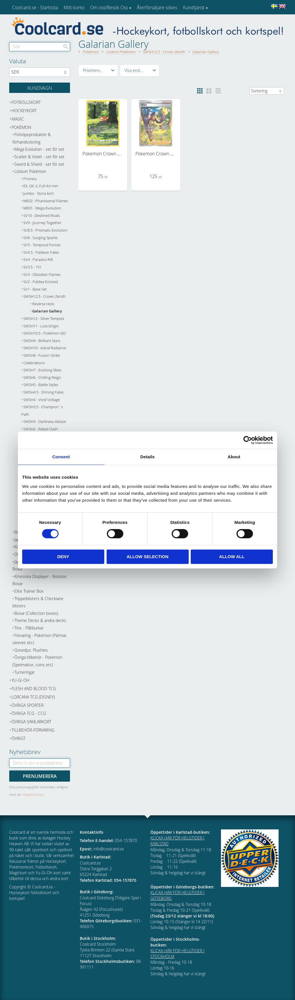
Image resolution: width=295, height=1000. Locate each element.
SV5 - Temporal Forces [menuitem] (41, 245)
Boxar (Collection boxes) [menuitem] (36, 613)
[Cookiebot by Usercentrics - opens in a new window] (247, 440)
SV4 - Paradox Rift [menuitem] (38, 259)
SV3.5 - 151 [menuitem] (32, 267)
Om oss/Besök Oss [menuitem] (109, 7)
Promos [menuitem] (30, 178)
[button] (98, 70)
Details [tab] (147, 456)
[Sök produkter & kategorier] (39, 46)
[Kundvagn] (39, 88)
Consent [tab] (61, 456)
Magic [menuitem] (18, 119)
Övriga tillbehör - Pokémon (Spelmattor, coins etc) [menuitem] (37, 660)
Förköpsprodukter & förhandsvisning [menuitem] (31, 138)
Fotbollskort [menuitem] (26, 102)
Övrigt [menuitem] (18, 738)
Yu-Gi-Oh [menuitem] (20, 680)
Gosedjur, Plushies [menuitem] (31, 650)
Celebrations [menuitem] (34, 362)
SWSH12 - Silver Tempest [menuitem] (43, 318)
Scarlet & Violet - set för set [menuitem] (39, 156)
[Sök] (65, 46)
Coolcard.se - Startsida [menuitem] (35, 7)
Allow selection (148, 556)
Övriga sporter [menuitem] (28, 705)
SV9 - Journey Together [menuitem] (42, 222)
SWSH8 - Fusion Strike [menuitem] (41, 355)
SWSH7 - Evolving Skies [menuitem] (42, 370)
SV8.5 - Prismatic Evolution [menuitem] (45, 230)
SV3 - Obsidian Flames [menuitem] (41, 274)
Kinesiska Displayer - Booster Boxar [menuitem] (39, 580)
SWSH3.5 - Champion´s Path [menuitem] (42, 410)
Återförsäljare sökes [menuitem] (157, 7)
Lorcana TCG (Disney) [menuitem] (33, 697)
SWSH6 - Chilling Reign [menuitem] (42, 377)
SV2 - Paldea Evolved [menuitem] (40, 281)
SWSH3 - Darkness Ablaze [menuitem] (44, 421)
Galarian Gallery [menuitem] (47, 311)
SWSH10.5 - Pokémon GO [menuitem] (44, 333)
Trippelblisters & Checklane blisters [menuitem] (37, 602)
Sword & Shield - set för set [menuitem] (39, 164)
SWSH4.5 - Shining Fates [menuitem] (43, 392)
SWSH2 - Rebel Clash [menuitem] (40, 429)
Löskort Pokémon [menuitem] (30, 171)
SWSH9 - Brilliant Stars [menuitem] (41, 340)
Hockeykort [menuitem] (24, 110)
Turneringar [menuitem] (24, 672)
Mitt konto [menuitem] (74, 7)
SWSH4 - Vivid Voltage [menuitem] (41, 399)
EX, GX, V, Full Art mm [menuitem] (40, 186)
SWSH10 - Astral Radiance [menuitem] (44, 348)
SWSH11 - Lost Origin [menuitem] (41, 326)
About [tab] (234, 456)
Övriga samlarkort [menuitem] (31, 721)
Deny (63, 556)
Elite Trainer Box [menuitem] (29, 591)
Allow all (232, 556)
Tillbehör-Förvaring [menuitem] (33, 730)
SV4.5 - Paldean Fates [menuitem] (41, 252)
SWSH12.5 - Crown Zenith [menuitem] (44, 296)
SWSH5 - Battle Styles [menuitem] (40, 384)
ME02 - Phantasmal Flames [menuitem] (45, 201)
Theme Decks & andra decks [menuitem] (40, 620)
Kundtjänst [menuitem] (194, 7)
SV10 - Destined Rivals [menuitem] (41, 215)
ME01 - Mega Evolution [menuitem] (42, 208)
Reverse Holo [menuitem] (43, 303)
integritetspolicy (33, 794)
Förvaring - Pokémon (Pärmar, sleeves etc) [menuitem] (39, 639)
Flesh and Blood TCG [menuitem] (34, 688)
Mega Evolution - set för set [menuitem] (39, 149)
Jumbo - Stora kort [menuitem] (38, 193)
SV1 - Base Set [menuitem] (35, 289)
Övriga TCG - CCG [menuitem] (29, 713)
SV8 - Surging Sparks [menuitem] (40, 237)
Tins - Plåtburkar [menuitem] (29, 628)
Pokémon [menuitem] (21, 127)
